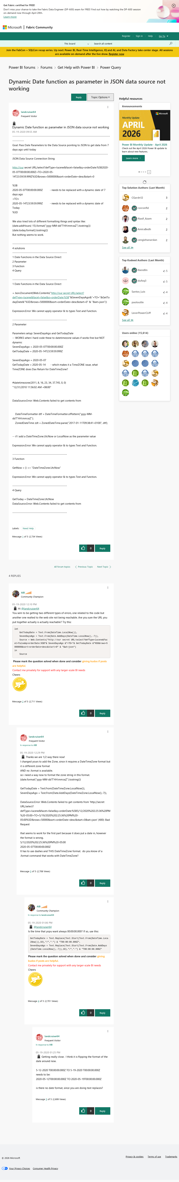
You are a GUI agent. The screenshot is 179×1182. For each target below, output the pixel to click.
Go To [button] (162, 36)
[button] (79, 97)
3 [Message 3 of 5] (30, 872)
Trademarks (171, 1158)
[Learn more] (133, 158)
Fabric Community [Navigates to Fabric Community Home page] (39, 27)
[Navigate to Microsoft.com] (12, 27)
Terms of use (154, 1158)
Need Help (28, 528)
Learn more (10, 16)
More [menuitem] (133, 27)
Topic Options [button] (99, 97)
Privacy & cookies (135, 1158)
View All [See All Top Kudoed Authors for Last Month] (128, 320)
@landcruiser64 (30, 608)
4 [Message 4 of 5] (38, 1003)
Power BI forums (22, 67)
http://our (18, 167)
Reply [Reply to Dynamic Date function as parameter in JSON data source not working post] (102, 548)
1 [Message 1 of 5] (22, 536)
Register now (116, 54)
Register (126, 35)
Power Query (110, 67)
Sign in (139, 35)
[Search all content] (133, 43)
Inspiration (76, 27)
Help (150, 35)
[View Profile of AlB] (23, 592)
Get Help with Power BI (76, 67)
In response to (28, 746)
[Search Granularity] (76, 43)
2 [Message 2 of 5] (22, 702)
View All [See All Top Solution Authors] (128, 248)
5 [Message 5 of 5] (46, 1101)
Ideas (90, 27)
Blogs (121, 27)
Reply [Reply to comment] (102, 714)
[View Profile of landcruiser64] (28, 112)
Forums (60, 27)
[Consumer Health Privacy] (45, 1170)
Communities (105, 27)
